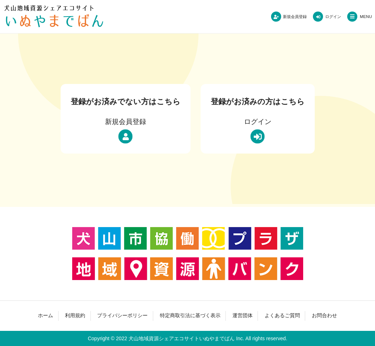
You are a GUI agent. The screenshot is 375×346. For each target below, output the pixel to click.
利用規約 (75, 316)
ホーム (44, 316)
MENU (363, 16)
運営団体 (242, 316)
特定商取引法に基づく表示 (190, 316)
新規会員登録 (280, 16)
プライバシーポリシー (122, 316)
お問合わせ (325, 316)
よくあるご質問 (282, 316)
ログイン (326, 16)
